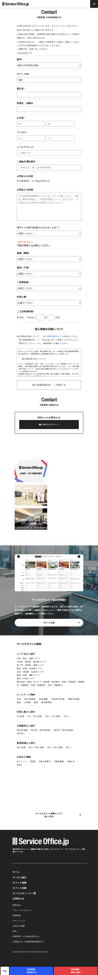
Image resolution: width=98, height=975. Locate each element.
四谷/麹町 (43, 699)
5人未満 (20, 716)
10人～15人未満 (52, 716)
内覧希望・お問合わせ (31, 971)
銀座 (19, 702)
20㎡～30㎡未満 (36, 747)
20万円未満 (22, 730)
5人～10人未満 (34, 716)
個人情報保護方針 (51, 336)
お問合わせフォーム (49, 424)
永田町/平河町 (58, 699)
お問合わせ (18, 898)
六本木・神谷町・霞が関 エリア (31, 662)
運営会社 (17, 905)
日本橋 (27, 702)
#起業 (33, 761)
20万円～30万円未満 (40, 730)
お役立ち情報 (24, 757)
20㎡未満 (21, 747)
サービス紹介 (20, 877)
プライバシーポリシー (23, 910)
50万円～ (21, 733)
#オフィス (21, 761)
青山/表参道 (30, 699)
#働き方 (71, 761)
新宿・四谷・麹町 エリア (28, 675)
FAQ (15, 931)
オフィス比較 (49, 622)
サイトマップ (19, 921)
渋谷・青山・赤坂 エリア (28, 658)
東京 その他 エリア (25, 678)
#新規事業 (59, 761)
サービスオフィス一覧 (24, 893)
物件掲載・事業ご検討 (76, 971)
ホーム (16, 872)
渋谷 (19, 699)
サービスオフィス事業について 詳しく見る (49, 815)
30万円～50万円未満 (63, 730)
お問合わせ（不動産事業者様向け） (29, 942)
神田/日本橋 (73, 699)
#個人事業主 (45, 761)
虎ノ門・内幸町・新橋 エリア (30, 665)
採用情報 (17, 915)
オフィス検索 (20, 882)
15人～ (66, 716)
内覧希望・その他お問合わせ (26, 936)
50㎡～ (69, 747)
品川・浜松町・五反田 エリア (30, 672)
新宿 (36, 702)
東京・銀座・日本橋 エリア (29, 668)
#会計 (19, 765)
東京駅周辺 (46, 702)
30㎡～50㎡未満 (54, 747)
